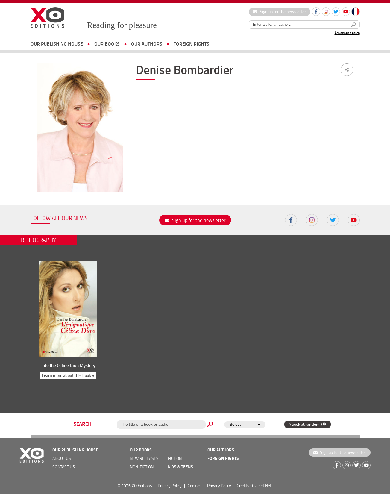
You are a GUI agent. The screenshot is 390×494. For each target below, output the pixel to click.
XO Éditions (142, 485)
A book (308, 424)
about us (61, 458)
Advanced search (347, 32)
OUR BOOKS (107, 43)
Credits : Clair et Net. (254, 485)
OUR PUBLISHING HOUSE (57, 43)
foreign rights (191, 43)
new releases (144, 458)
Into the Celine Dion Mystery (68, 365)
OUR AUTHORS (146, 43)
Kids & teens (180, 466)
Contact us (63, 466)
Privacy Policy (170, 485)
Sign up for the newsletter (279, 11)
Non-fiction (142, 466)
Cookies (194, 485)
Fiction (175, 458)
